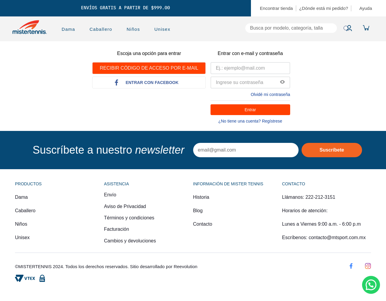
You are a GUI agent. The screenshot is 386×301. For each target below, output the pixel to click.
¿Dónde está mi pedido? (323, 8)
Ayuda (365, 8)
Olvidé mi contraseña (270, 94)
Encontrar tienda (276, 8)
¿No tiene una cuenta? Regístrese (250, 121)
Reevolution (185, 266)
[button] (282, 82)
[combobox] (261, 28)
